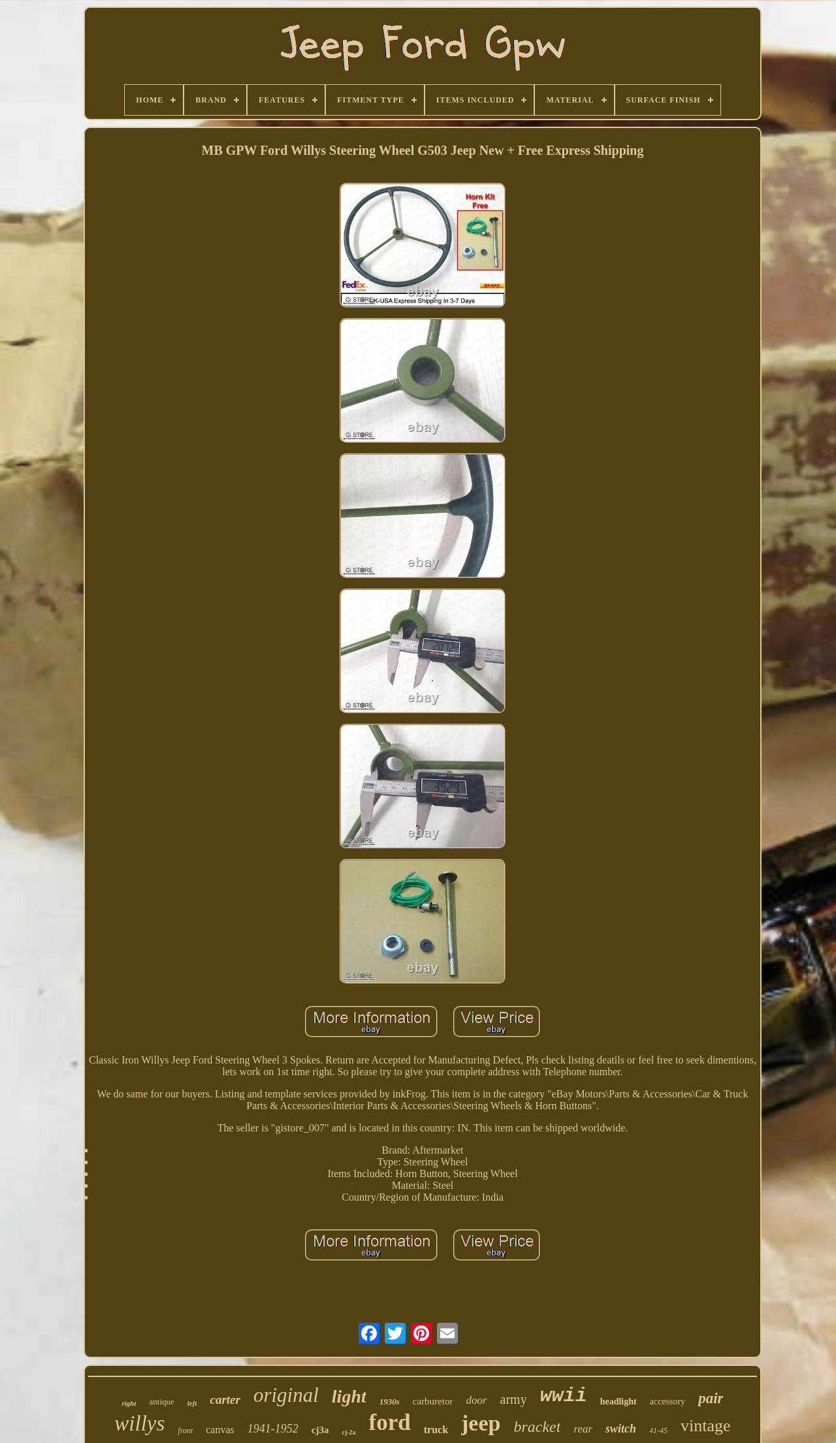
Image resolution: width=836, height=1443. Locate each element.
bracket (536, 1426)
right (129, 1403)
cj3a (320, 1430)
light (349, 1396)
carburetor (433, 1401)
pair (710, 1398)
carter (225, 1399)
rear (582, 1429)
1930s (389, 1401)
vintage (706, 1425)
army (513, 1399)
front (185, 1430)
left (192, 1403)
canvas (220, 1429)
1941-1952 (273, 1428)
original (286, 1395)
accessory (667, 1401)
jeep (480, 1423)
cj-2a (348, 1432)
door (476, 1400)
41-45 (658, 1430)
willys (139, 1423)
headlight (618, 1401)
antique (162, 1401)
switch (620, 1428)
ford (390, 1422)
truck (436, 1429)
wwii (563, 1396)
